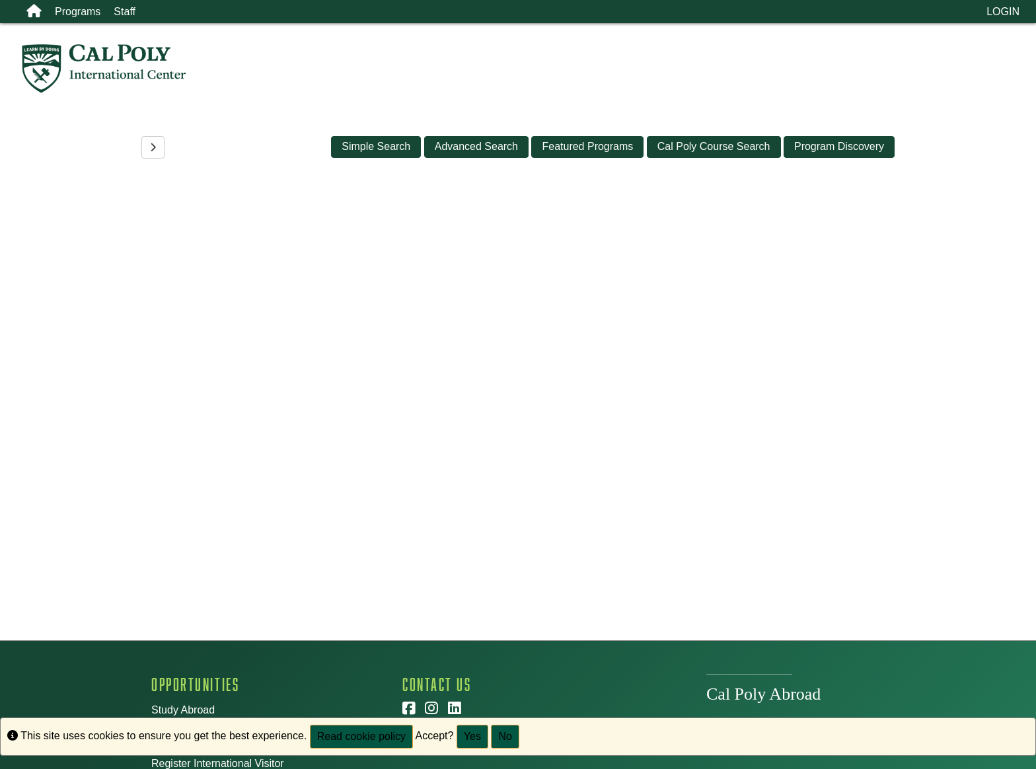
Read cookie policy (361, 736)
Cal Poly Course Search (713, 146)
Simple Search (376, 146)
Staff (124, 11)
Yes (472, 736)
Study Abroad (183, 709)
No (504, 736)
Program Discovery (839, 146)
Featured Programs (587, 146)
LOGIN (1002, 11)
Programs (77, 11)
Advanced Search (476, 146)
